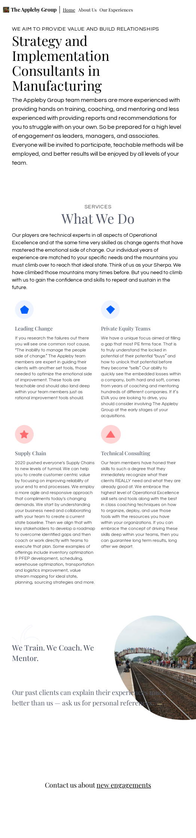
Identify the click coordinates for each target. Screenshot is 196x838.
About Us (87, 10)
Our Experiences (116, 10)
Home (69, 10)
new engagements (124, 784)
